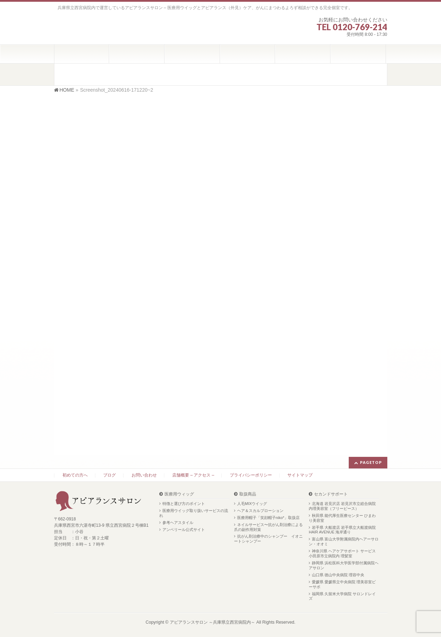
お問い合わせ (144, 475)
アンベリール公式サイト (183, 529)
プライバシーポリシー (251, 475)
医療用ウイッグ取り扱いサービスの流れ (193, 513)
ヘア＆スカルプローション (260, 510)
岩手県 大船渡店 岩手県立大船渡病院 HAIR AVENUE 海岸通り (342, 529)
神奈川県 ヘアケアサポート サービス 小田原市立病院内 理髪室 (342, 553)
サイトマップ (300, 475)
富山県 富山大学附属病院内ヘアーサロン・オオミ (344, 541)
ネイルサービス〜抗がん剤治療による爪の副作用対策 (268, 527)
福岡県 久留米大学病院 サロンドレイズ (342, 596)
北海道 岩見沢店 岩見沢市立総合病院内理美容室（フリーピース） (342, 506)
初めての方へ (75, 475)
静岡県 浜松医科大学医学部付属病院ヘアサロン (344, 565)
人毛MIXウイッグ (252, 503)
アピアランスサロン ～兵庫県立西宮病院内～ (212, 622)
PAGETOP (371, 462)
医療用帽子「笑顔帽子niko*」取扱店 (268, 517)
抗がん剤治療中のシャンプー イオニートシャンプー (268, 538)
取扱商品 (247, 494)
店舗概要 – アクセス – (193, 475)
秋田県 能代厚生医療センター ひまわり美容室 (342, 518)
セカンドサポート (331, 494)
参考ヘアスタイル (177, 522)
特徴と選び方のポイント (183, 503)
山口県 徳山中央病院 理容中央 (338, 575)
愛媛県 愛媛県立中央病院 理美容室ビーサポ (342, 584)
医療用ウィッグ (179, 494)
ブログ (109, 475)
